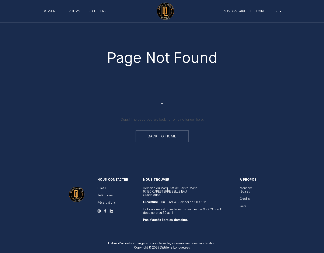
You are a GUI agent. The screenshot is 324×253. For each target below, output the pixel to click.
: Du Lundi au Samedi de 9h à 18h (174, 202)
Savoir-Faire (235, 11)
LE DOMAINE (48, 11)
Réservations (106, 202)
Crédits (245, 198)
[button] (277, 11)
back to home (162, 136)
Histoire (257, 11)
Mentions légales (246, 189)
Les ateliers (96, 11)
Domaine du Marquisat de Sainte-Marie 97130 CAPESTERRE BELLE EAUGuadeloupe (170, 191)
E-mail (101, 188)
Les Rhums (71, 11)
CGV (243, 206)
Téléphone (105, 195)
